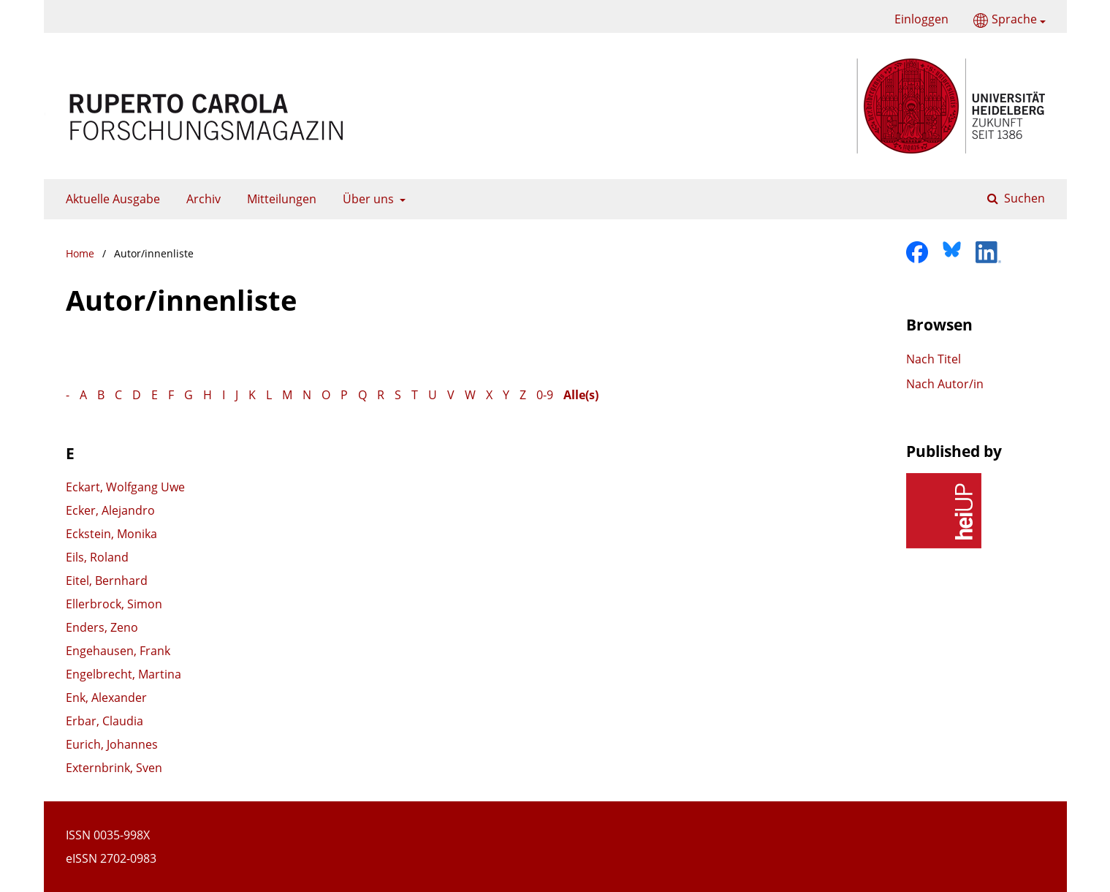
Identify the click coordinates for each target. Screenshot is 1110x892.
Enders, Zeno (102, 627)
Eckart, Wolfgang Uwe (125, 487)
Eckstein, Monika (111, 534)
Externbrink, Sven (114, 768)
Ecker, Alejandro (110, 510)
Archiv (200, 199)
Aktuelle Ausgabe (110, 199)
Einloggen (916, 19)
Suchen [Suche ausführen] (1023, 198)
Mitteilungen (278, 199)
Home (80, 253)
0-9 (544, 395)
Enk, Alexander (106, 697)
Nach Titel (933, 359)
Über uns (367, 199)
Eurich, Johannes (112, 744)
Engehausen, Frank (118, 651)
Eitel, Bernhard (107, 580)
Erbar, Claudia (104, 721)
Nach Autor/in (945, 384)
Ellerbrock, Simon (114, 604)
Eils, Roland (97, 557)
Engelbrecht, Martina (123, 674)
